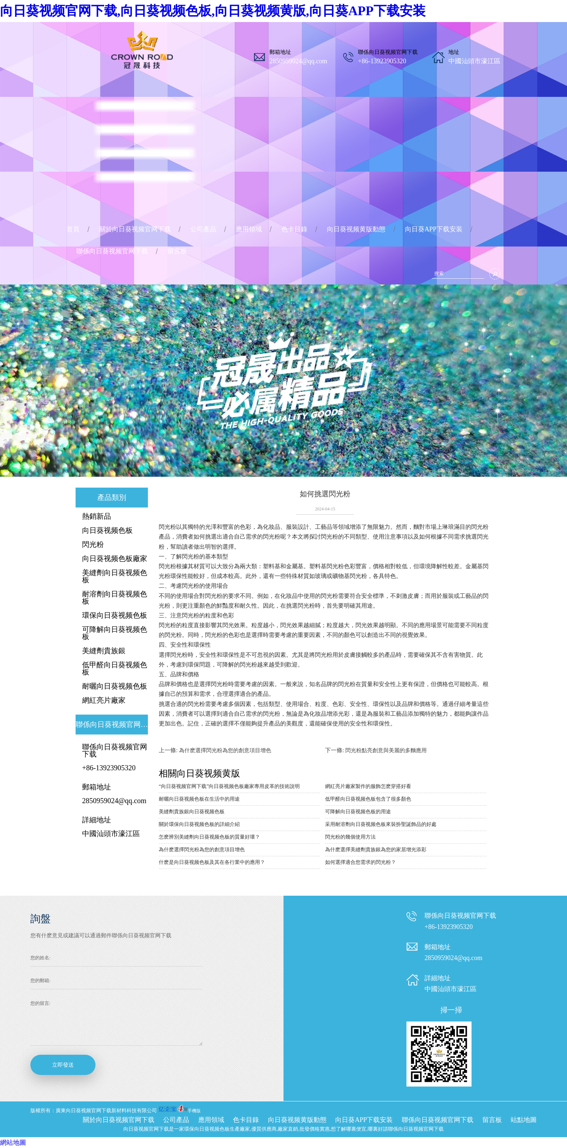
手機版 (194, 1110)
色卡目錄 (294, 229)
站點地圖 (524, 1119)
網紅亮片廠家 (103, 700)
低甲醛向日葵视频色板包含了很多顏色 (368, 799)
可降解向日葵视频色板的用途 (358, 811)
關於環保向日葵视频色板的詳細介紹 (199, 824)
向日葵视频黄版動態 (356, 229)
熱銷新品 (96, 516)
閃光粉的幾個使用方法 (350, 837)
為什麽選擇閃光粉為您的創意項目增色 (225, 750)
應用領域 (249, 229)
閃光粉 (93, 544)
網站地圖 (13, 1142)
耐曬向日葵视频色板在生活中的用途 (199, 799)
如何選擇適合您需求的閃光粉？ (360, 862)
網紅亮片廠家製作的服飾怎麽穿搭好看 (368, 786)
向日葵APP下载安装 (433, 229)
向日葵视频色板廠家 (114, 558)
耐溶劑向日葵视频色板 (114, 597)
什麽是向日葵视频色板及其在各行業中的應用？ (212, 862)
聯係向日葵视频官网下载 (112, 251)
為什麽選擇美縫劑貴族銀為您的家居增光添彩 (375, 849)
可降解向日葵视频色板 (114, 633)
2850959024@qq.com (298, 61)
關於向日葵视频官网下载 (135, 229)
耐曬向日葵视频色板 (114, 686)
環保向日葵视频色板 (114, 615)
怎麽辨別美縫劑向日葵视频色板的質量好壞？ (209, 837)
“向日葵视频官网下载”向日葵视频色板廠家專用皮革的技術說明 (229, 786)
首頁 (73, 229)
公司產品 (203, 229)
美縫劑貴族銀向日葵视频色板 (192, 811)
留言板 (177, 251)
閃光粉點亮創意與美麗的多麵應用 (386, 750)
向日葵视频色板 (107, 530)
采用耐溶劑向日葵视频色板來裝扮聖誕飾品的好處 (380, 824)
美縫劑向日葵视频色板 (114, 576)
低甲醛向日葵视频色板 (114, 668)
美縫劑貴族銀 (103, 651)
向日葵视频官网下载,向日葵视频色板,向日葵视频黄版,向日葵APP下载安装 (213, 11)
